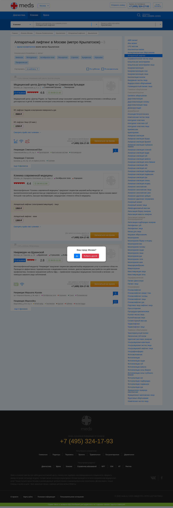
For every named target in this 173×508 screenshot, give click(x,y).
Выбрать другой (90, 256)
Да (77, 256)
